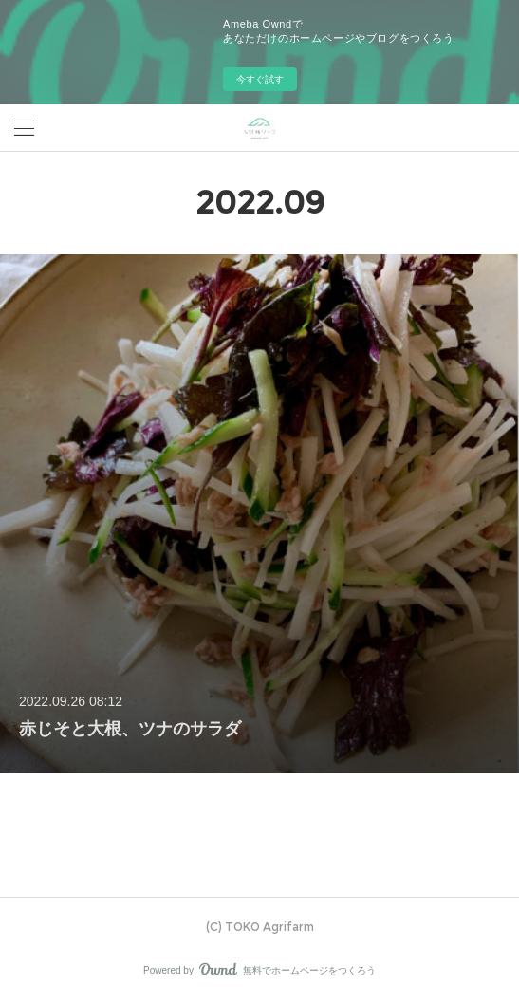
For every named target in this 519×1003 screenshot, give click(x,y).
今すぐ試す (260, 79)
